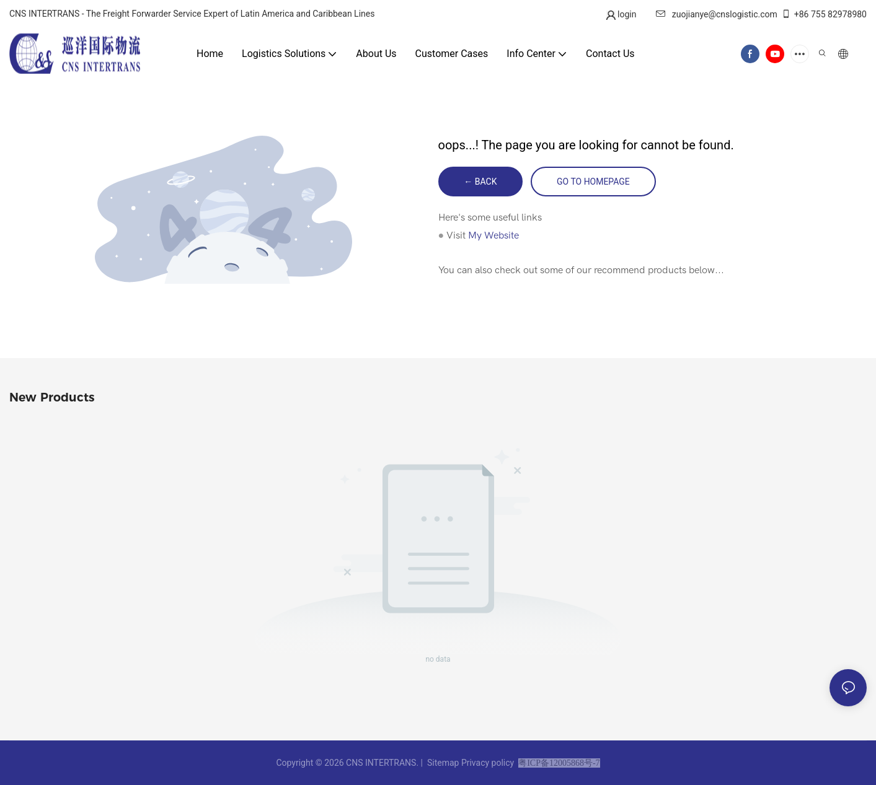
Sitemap (443, 763)
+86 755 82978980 (824, 14)
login (626, 14)
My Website (493, 235)
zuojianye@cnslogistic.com (716, 14)
